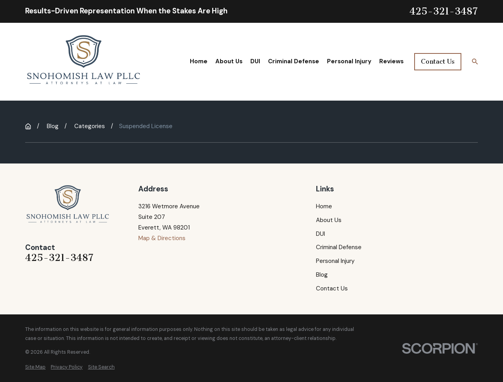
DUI (320, 234)
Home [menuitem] (198, 61)
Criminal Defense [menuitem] (293, 61)
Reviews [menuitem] (391, 61)
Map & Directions (161, 238)
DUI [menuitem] (255, 61)
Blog (322, 275)
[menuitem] (35, 367)
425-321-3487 (443, 11)
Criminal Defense (339, 247)
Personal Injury (335, 261)
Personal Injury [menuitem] (349, 61)
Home (324, 206)
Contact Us (438, 61)
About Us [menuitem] (228, 61)
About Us (328, 220)
